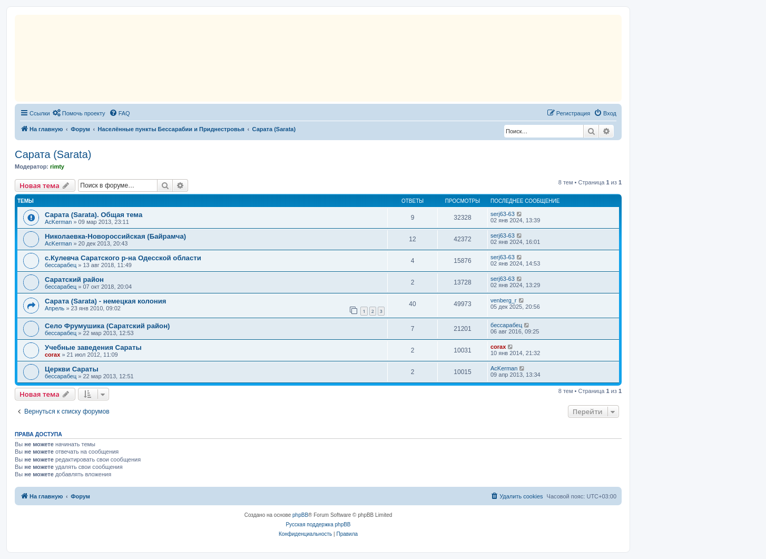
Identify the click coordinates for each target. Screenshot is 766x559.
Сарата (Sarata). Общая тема (93, 215)
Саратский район (74, 279)
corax (52, 354)
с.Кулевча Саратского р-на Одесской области (123, 258)
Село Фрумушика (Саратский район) (107, 326)
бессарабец (60, 265)
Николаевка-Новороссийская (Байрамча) (115, 236)
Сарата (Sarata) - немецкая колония (105, 301)
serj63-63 (502, 214)
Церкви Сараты (72, 369)
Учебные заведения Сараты (93, 347)
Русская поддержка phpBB (318, 524)
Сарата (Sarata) (53, 154)
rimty (57, 166)
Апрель (54, 308)
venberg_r (503, 300)
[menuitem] (79, 113)
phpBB (300, 515)
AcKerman (58, 222)
